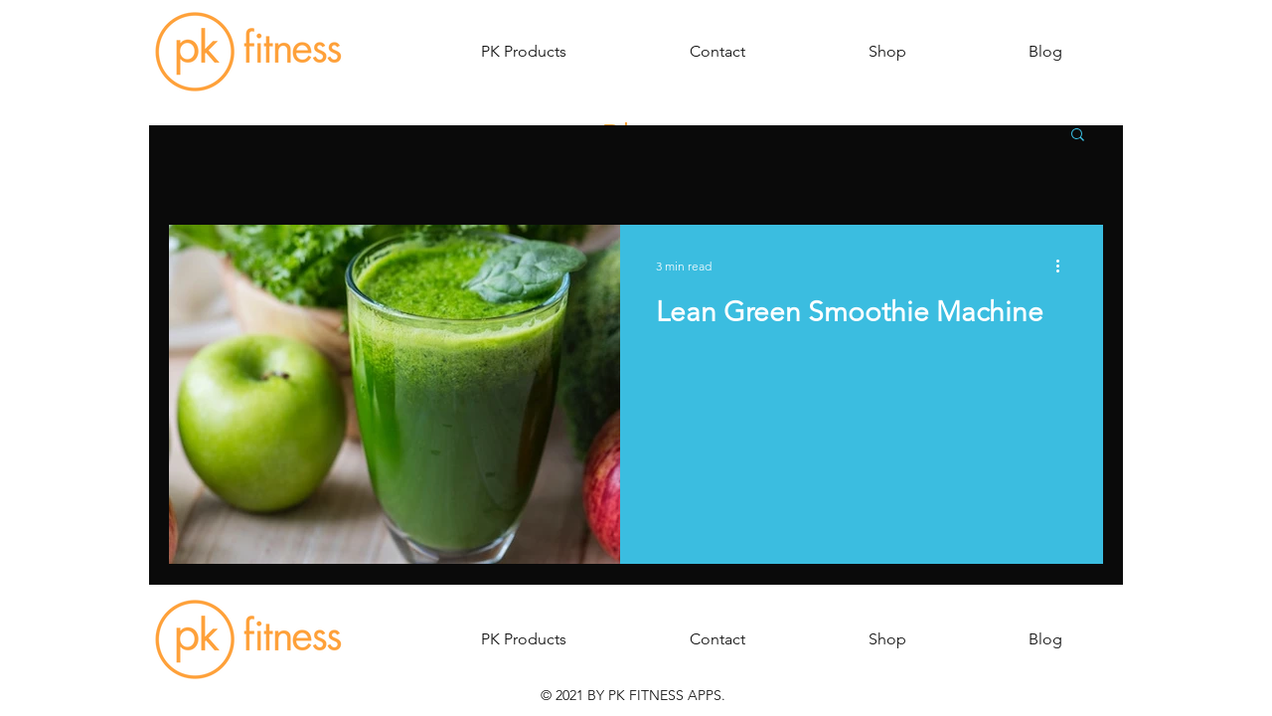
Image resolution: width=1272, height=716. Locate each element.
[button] (523, 52)
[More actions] (1064, 265)
